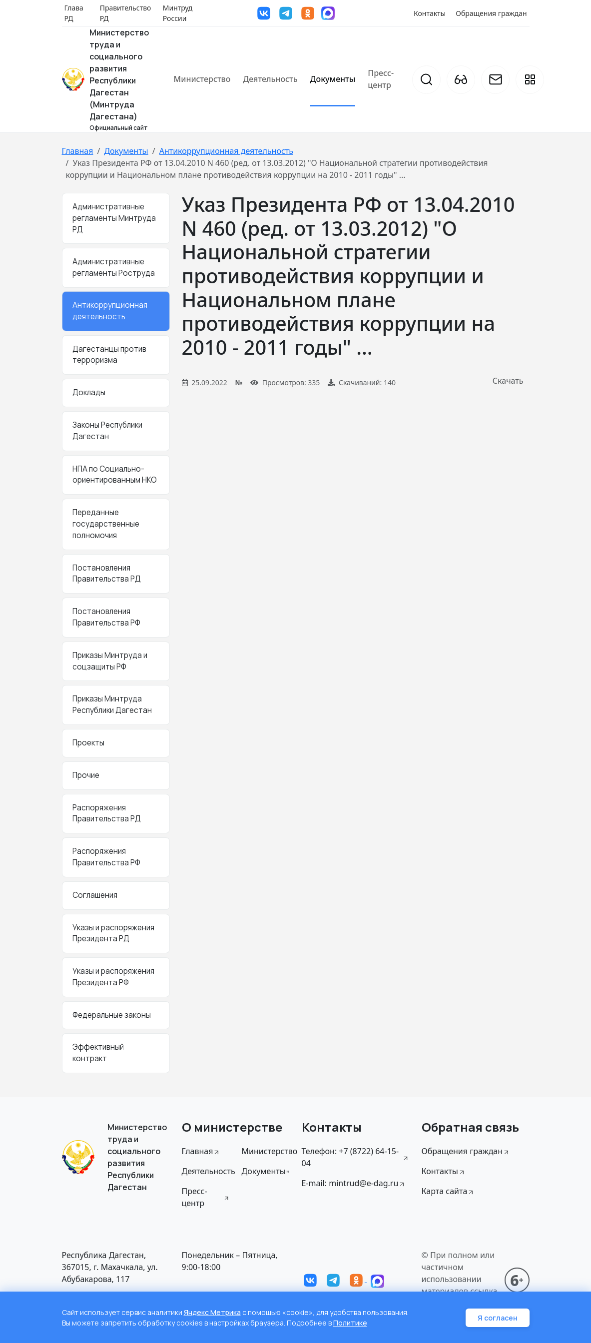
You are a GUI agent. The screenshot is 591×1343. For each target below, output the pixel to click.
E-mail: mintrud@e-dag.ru (354, 1183)
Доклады (88, 392)
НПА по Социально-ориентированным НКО (114, 475)
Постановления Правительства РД (106, 574)
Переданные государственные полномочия (105, 524)
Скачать (508, 380)
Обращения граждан (491, 13)
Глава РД (73, 13)
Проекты (88, 742)
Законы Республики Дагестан (107, 431)
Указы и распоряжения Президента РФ (113, 977)
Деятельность (270, 78)
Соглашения (94, 895)
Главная (77, 150)
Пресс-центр (381, 78)
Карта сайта (448, 1191)
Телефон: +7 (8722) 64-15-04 (356, 1157)
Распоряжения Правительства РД (106, 813)
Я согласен (498, 1318)
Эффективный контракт (98, 1053)
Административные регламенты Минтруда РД (114, 218)
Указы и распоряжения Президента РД (113, 933)
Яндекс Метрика (212, 1312)
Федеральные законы (111, 1015)
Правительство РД (125, 13)
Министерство (202, 78)
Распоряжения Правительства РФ (106, 857)
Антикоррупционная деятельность (226, 150)
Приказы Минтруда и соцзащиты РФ (109, 661)
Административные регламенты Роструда (113, 267)
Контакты (430, 13)
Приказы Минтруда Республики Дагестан (112, 704)
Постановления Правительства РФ (106, 617)
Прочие (85, 775)
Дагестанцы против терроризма (109, 355)
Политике (350, 1323)
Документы (333, 78)
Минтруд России (178, 13)
